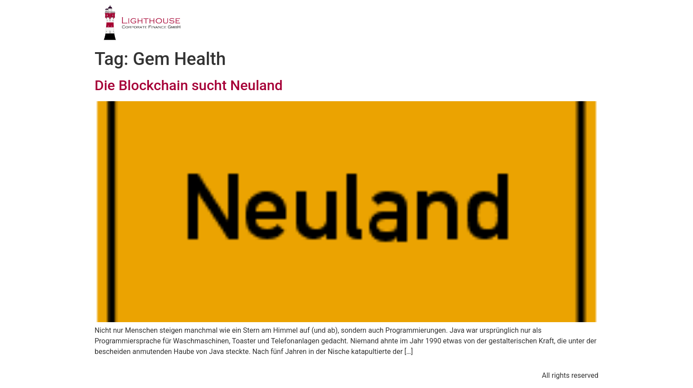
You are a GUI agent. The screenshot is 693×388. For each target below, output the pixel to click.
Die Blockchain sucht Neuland (189, 85)
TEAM (427, 24)
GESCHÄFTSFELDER (361, 24)
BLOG (548, 24)
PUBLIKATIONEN (487, 24)
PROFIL (294, 24)
